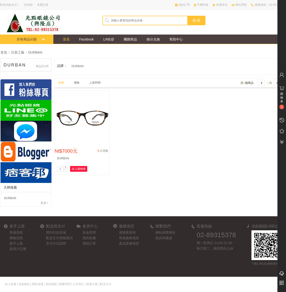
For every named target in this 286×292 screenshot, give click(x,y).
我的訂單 (184, 4)
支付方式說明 (56, 243)
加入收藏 (10, 284)
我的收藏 (89, 238)
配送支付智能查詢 (59, 238)
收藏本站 (222, 4)
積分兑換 (153, 39)
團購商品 (130, 39)
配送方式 (105, 284)
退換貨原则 (127, 232)
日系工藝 (17, 52)
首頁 (66, 39)
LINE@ (108, 39)
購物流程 (16, 238)
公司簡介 (78, 284)
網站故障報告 (165, 232)
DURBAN (35, 52)
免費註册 (42, 4)
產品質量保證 (129, 243)
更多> (44, 203)
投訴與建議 (163, 238)
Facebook (86, 39)
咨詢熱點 (51, 284)
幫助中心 (176, 39)
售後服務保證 (129, 238)
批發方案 (92, 284)
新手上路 (16, 243)
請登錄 (28, 4)
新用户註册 (18, 249)
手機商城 (202, 4)
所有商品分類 (27, 39)
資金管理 (89, 232)
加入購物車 (79, 169)
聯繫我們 (65, 284)
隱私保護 (37, 284)
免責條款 (24, 284)
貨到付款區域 (56, 232)
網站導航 (241, 4)
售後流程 (16, 232)
